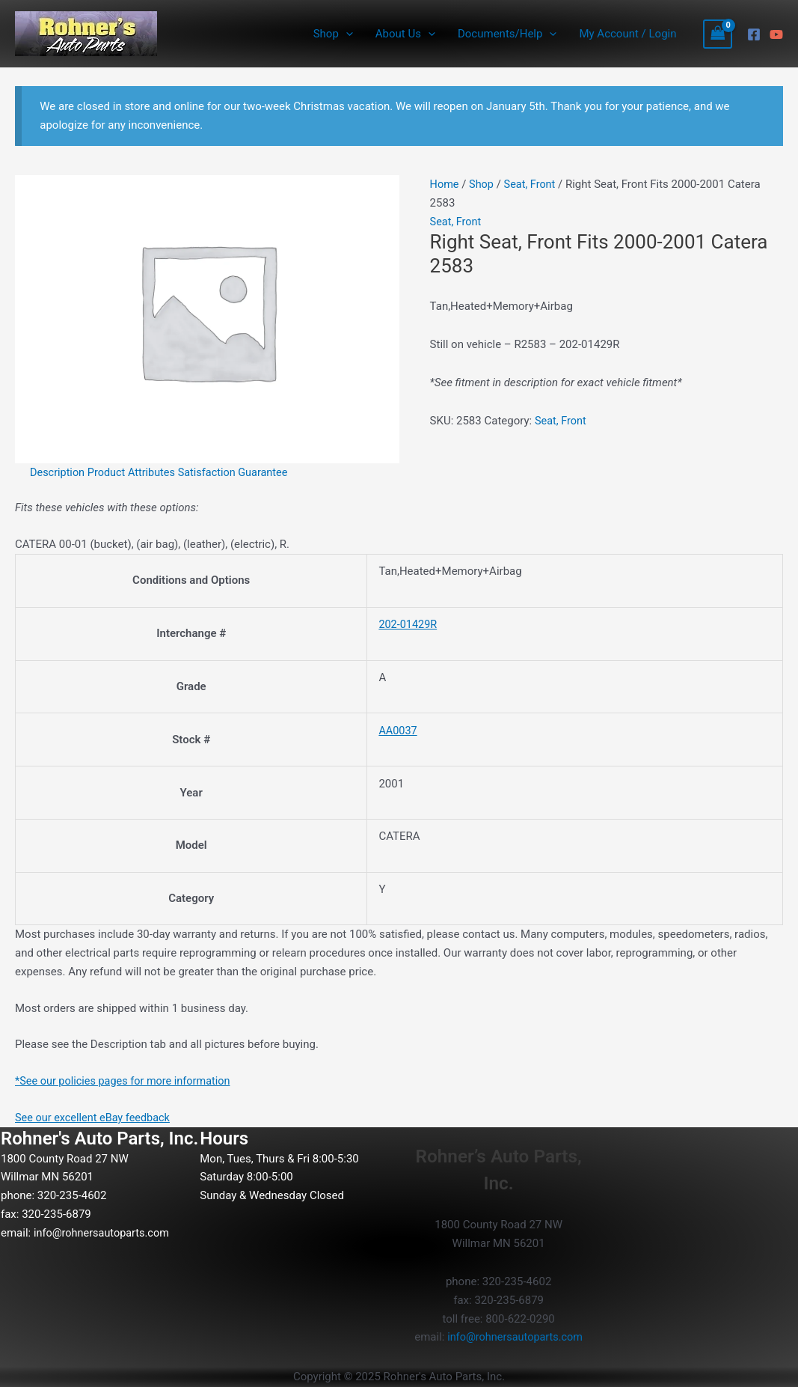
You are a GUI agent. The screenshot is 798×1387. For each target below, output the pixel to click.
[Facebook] (754, 34)
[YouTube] (776, 34)
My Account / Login (627, 33)
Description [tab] (58, 472)
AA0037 (398, 730)
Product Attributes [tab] (135, 472)
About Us (405, 33)
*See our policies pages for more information (127, 1081)
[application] (346, 33)
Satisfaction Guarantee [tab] (240, 472)
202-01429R (408, 624)
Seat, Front (532, 184)
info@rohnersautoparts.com (104, 1232)
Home (445, 184)
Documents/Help (507, 33)
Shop (333, 33)
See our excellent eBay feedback (95, 1117)
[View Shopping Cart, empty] (718, 34)
